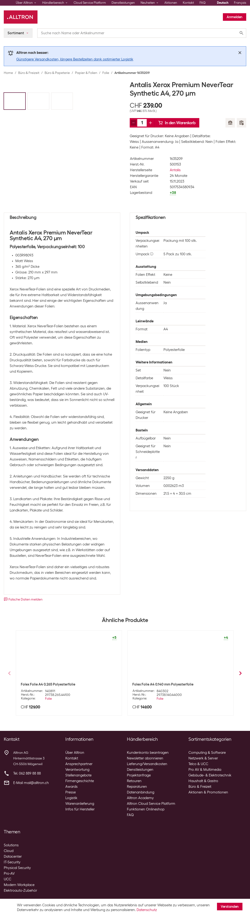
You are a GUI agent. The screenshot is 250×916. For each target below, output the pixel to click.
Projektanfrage (139, 775)
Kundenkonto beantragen (148, 752)
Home (8, 73)
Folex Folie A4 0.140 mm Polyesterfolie (162, 684)
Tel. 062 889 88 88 (27, 773)
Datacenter (13, 856)
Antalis (175, 170)
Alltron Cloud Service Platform (151, 803)
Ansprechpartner (78, 764)
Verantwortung (77, 769)
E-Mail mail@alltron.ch (31, 783)
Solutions (11, 845)
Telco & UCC (198, 764)
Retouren (134, 781)
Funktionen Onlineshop (145, 809)
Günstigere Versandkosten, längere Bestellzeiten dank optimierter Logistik (74, 59)
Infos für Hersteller (80, 809)
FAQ (203, 2)
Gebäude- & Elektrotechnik (209, 775)
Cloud (8, 851)
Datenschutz (147, 910)
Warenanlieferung (79, 803)
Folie (105, 73)
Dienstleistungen (123, 2)
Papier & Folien (86, 73)
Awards (71, 786)
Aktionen (170, 2)
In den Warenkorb (177, 122)
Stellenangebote (78, 775)
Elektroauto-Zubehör (20, 890)
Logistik (71, 798)
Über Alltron (74, 752)
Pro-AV (9, 873)
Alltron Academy (140, 798)
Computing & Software (207, 752)
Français (240, 2)
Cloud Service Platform (90, 2)
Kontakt (188, 2)
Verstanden (230, 906)
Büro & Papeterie (57, 73)
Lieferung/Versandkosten (147, 764)
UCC (7, 879)
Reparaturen (137, 786)
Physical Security (17, 868)
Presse (70, 792)
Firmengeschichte (79, 781)
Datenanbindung (140, 792)
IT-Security (12, 862)
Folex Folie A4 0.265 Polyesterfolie (48, 684)
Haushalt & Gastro (203, 781)
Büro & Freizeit (28, 73)
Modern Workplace (19, 885)
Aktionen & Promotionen (208, 792)
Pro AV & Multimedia (204, 769)
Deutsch (222, 2)
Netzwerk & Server (203, 758)
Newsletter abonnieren (145, 758)
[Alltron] (21, 17)
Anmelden (234, 17)
